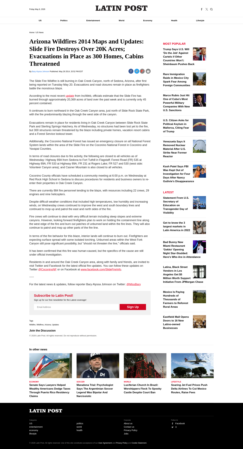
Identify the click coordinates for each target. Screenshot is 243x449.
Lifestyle (200, 20)
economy (33, 430)
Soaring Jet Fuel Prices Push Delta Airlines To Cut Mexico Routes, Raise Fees (189, 389)
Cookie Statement (139, 443)
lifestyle (33, 433)
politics (80, 423)
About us (128, 423)
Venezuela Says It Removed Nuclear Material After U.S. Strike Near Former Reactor (175, 149)
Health (174, 20)
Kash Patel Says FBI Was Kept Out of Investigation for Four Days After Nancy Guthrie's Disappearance (178, 174)
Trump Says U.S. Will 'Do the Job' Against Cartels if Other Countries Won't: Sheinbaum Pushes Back (178, 57)
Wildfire (32, 325)
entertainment (36, 427)
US (40, 20)
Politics (63, 20)
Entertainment (93, 20)
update (70, 95)
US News (40, 32)
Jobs (126, 433)
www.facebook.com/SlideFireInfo (101, 269)
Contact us (129, 427)
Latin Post (122, 8)
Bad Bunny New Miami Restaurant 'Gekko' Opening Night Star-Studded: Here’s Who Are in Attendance (182, 249)
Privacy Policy (130, 430)
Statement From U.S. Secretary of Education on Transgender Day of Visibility (176, 205)
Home (31, 32)
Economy (147, 20)
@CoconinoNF (47, 269)
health (79, 430)
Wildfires (40, 325)
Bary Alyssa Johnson (41, 71)
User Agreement (105, 443)
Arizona (48, 325)
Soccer (80, 382)
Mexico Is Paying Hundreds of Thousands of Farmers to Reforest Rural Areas (175, 299)
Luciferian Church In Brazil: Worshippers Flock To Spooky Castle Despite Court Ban (142, 389)
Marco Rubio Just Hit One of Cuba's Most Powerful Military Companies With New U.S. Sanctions (176, 103)
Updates (55, 325)
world (79, 427)
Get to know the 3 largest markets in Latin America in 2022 (176, 226)
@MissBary (133, 284)
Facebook (180, 423)
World (121, 20)
